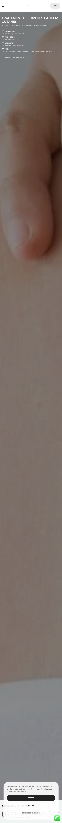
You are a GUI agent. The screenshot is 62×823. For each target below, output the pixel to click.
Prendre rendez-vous (16, 58)
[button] (3, 6)
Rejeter (31, 805)
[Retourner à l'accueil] (31, 6)
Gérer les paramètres (31, 813)
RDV (55, 6)
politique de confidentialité (16, 791)
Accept (31, 798)
